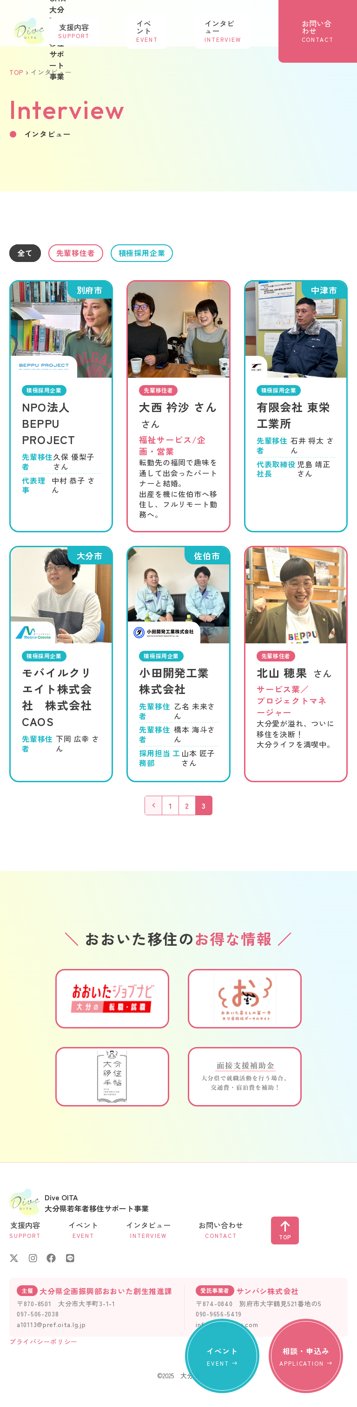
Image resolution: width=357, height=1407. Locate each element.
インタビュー (250, 26)
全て (28, 254)
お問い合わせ (327, 26)
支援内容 (138, 27)
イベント (194, 26)
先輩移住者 (87, 254)
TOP (16, 72)
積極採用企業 (166, 254)
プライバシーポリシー (43, 1343)
